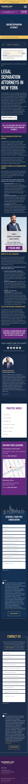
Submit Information (14, 613)
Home (2, 37)
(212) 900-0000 (10, 126)
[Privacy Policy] (9, 608)
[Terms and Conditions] (19, 608)
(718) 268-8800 (10, 647)
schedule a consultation (11, 331)
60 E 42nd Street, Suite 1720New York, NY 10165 (8, 779)
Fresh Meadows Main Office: (11, 448)
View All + (5, 434)
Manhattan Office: (8, 480)
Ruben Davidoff (13, 52)
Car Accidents (6, 414)
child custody (17, 287)
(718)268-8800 (14, 248)
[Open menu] (25, 7)
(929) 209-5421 (12, 456)
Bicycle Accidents (7, 431)
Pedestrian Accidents (8, 428)
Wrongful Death (7, 421)
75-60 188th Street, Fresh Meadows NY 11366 (14, 452)
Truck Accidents (7, 418)
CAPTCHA (5, 572)
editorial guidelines (16, 53)
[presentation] (13, 576)
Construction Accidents (9, 424)
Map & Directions (5, 773)
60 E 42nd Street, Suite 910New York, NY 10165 (11, 484)
